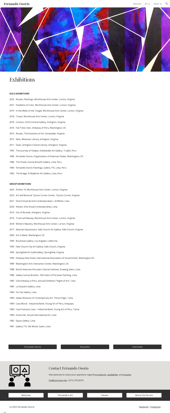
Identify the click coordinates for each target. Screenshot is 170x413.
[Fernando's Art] (65, 395)
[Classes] (104, 395)
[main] (85, 79)
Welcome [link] (137, 3)
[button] (167, 4)
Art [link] (146, 3)
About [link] (156, 3)
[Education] (85, 346)
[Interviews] (137, 346)
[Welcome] (26, 395)
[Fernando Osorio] (32, 346)
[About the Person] (144, 395)
